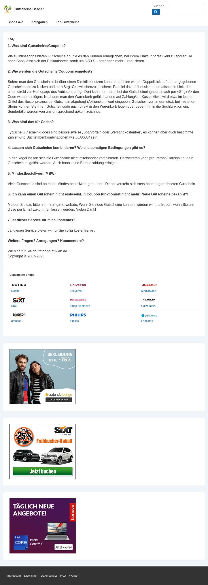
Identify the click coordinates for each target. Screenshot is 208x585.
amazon (16, 320)
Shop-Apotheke (80, 306)
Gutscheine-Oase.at (29, 9)
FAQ (63, 575)
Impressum (14, 575)
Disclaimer (31, 575)
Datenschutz (49, 575)
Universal (76, 290)
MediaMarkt (148, 290)
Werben (74, 575)
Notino (15, 290)
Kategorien (39, 22)
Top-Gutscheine (67, 22)
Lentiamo (147, 320)
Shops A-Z (15, 22)
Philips (74, 320)
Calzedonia (148, 306)
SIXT (14, 306)
